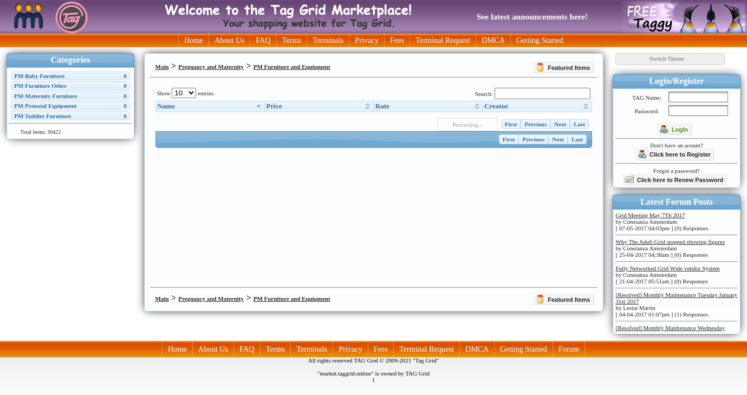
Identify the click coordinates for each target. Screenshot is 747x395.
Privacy (367, 40)
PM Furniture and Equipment (292, 66)
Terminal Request (442, 40)
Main (162, 66)
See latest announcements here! (532, 16)
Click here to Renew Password (674, 179)
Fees (397, 40)
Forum (568, 349)
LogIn (674, 129)
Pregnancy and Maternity (211, 66)
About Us (229, 40)
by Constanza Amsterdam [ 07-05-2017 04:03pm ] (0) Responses (661, 221)
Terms (292, 40)
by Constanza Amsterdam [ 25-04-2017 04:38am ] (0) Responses (669, 248)
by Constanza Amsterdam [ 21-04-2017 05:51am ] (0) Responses (667, 274)
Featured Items (563, 67)
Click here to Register (674, 154)
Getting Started (539, 40)
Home (193, 40)
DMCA (493, 40)
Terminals (328, 40)
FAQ (263, 40)
